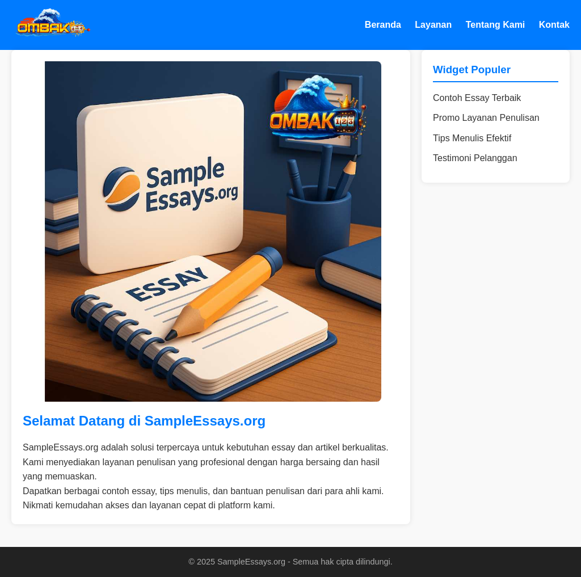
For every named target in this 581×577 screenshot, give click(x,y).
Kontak (554, 25)
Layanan (433, 25)
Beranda (383, 25)
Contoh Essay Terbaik (477, 98)
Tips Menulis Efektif (472, 138)
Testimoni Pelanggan (475, 158)
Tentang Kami (495, 25)
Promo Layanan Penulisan (486, 118)
